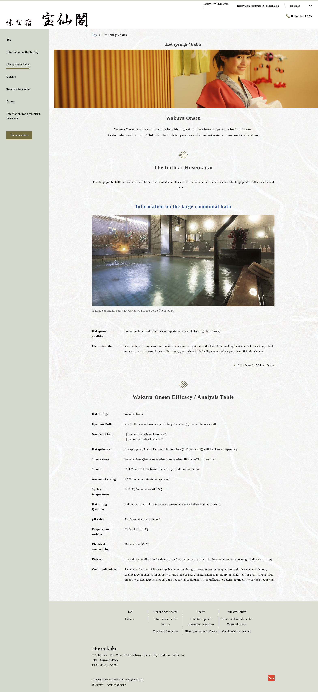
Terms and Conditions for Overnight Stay (236, 622)
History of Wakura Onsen (201, 631)
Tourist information (165, 631)
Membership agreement (236, 631)
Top (130, 611)
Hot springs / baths (166, 611)
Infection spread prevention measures (201, 622)
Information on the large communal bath (183, 206)
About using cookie (116, 684)
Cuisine (130, 619)
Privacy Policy (236, 611)
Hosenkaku (105, 648)
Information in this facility (165, 622)
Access (201, 611)
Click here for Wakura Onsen (254, 365)
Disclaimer (97, 684)
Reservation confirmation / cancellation (258, 5)
